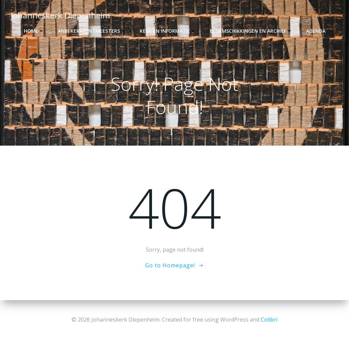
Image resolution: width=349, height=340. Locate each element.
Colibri (269, 319)
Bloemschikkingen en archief (251, 31)
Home (34, 31)
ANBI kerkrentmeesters (92, 31)
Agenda (315, 31)
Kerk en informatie (168, 31)
